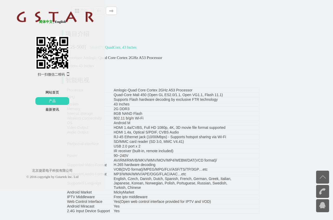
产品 (32, 101)
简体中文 (25, 22)
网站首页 (32, 92)
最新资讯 (32, 109)
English (39, 22)
